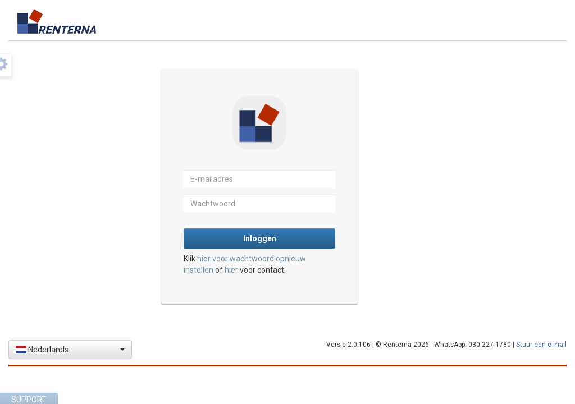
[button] (70, 349)
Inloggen (259, 238)
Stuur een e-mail (541, 344)
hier (231, 269)
